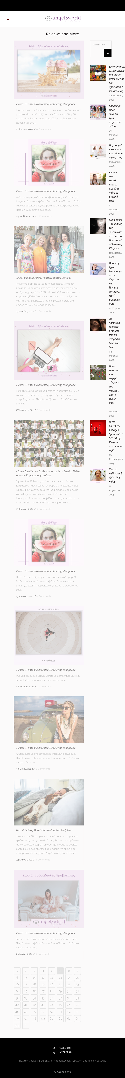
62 (68, 1018)
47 (77, 1005)
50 (34, 1011)
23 (77, 984)
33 (25, 998)
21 (60, 984)
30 (68, 991)
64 (17, 1025)
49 (25, 1011)
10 (34, 977)
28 (51, 991)
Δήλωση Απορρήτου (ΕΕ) (58, 1060)
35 (43, 998)
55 (77, 1011)
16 (17, 984)
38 (68, 998)
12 (51, 977)
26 (34, 991)
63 (77, 1018)
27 (43, 991)
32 (17, 998)
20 (51, 984)
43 (43, 1005)
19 (43, 984)
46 (68, 1005)
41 (25, 1005)
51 (43, 1011)
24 (17, 991)
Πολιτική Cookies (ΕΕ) (31, 1060)
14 (69, 977)
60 (51, 1018)
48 (17, 1011)
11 (43, 977)
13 (60, 977)
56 (17, 1018)
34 (34, 998)
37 (60, 998)
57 (25, 1018)
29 (60, 991)
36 (51, 998)
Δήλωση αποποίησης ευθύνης (89, 1060)
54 (68, 1011)
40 (17, 1005)
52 (51, 1011)
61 (60, 1018)
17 (25, 984)
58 (34, 1018)
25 (25, 991)
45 (60, 1005)
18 (34, 984)
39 (77, 998)
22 (68, 984)
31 (77, 991)
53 (60, 1011)
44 (51, 1005)
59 (43, 1018)
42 (34, 1005)
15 (77, 977)
